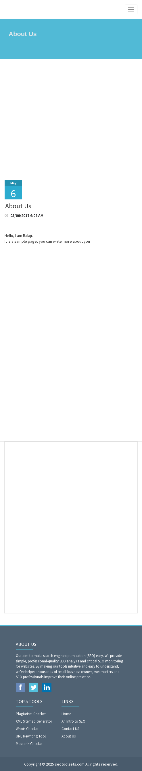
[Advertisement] (71, 116)
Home (66, 713)
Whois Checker (27, 728)
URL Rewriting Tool (31, 736)
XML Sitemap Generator (34, 721)
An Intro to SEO (73, 721)
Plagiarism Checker (31, 713)
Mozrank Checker (29, 743)
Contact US (70, 728)
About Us (69, 736)
